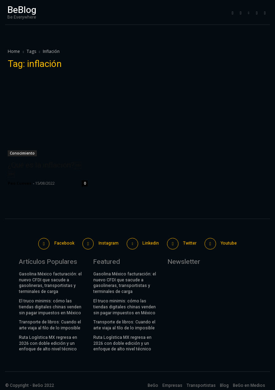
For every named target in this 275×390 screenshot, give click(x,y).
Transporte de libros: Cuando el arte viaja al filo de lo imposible (50, 322)
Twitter (188, 242)
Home (14, 51)
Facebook (65, 242)
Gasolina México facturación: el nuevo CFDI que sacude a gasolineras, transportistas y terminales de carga (50, 280)
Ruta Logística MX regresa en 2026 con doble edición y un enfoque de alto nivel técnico (48, 341)
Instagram (108, 242)
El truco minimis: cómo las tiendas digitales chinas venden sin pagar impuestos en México (50, 304)
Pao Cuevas (19, 183)
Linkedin (150, 242)
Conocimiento (22, 153)
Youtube (226, 242)
